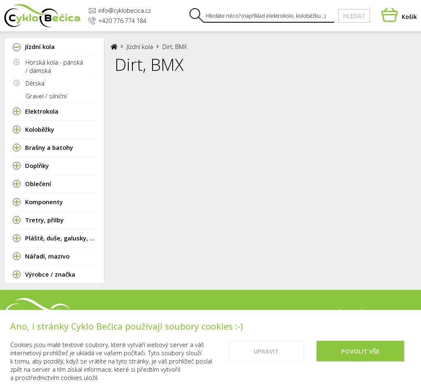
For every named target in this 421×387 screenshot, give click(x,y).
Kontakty (308, 312)
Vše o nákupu (357, 312)
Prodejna (265, 312)
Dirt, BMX (174, 46)
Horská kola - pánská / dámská (54, 66)
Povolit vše (360, 361)
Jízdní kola (140, 46)
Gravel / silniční (46, 96)
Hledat (354, 16)
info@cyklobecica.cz (119, 10)
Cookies (403, 312)
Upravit (266, 361)
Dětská (34, 83)
